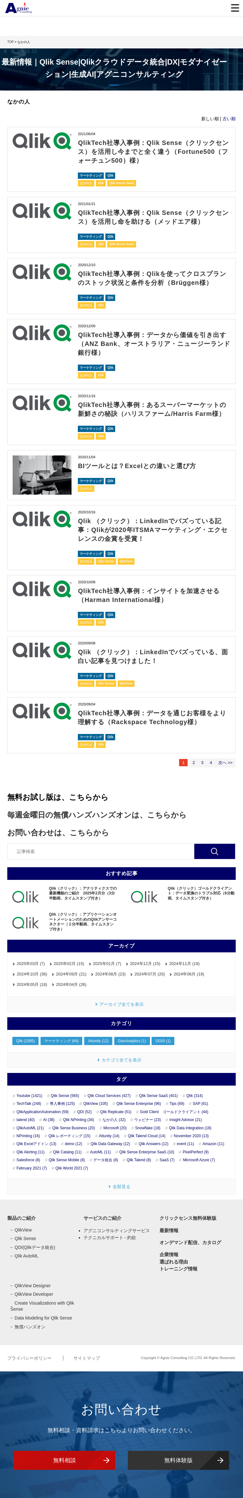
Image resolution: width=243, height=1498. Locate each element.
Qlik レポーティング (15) (69, 1136)
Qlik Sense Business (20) (73, 1128)
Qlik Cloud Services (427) (109, 1096)
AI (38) (48, 1120)
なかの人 (86, 183)
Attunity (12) (98, 1041)
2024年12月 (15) (145, 963)
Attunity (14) (109, 1136)
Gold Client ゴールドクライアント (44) (174, 1112)
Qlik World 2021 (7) (71, 1168)
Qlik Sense (106, 561)
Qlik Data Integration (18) (190, 1128)
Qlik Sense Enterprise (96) (138, 1103)
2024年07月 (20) (149, 974)
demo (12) (73, 1144)
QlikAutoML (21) (30, 1128)
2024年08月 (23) (110, 974)
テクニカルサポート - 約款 (110, 1237)
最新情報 (168, 1230)
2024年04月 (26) (71, 984)
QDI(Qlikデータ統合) (35, 1247)
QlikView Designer (33, 1285)
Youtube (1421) (29, 1096)
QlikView (126, 561)
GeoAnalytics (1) (132, 1041)
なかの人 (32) (114, 1120)
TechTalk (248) (28, 1103)
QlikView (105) (95, 1103)
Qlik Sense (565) (65, 1096)
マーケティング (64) (61, 1041)
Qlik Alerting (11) (30, 1152)
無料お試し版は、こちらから (58, 797)
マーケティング (91, 175)
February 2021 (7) (31, 1168)
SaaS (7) (166, 1160)
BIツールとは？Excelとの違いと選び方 (137, 465)
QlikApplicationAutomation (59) (42, 1112)
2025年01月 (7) (107, 963)
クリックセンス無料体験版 (187, 1218)
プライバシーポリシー (30, 1358)
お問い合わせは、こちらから (58, 832)
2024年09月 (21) (71, 974)
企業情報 (168, 1254)
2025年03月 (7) (31, 963)
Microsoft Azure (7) (199, 1160)
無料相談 (64, 1460)
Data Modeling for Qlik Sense (43, 1317)
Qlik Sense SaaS (121, 183)
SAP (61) (200, 1103)
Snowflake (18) (147, 1128)
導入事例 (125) (62, 1103)
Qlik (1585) (25, 1041)
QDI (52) (84, 1112)
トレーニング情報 (178, 1268)
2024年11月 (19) (184, 963)
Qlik (110, 175)
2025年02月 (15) (69, 963)
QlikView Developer (34, 1294)
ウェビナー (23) (147, 1120)
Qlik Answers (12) (153, 1144)
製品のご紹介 (21, 1218)
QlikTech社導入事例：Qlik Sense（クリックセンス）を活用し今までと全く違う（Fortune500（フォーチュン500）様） (153, 151)
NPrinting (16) (28, 1136)
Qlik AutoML (26, 1255)
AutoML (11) (100, 1152)
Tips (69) (177, 1103)
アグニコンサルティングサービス (117, 1230)
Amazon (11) (213, 1144)
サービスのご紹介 (103, 1218)
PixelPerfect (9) (196, 1152)
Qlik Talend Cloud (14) (146, 1136)
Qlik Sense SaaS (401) (158, 1096)
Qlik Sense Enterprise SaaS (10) (146, 1152)
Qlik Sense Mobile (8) (67, 1160)
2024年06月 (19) (189, 974)
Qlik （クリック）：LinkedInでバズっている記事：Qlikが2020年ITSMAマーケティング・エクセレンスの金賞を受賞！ (152, 529)
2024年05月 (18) (32, 984)
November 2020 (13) (191, 1136)
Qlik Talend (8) (139, 1160)
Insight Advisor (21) (185, 1120)
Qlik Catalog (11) (67, 1152)
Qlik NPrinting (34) (78, 1120)
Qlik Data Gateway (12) (110, 1144)
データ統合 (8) (105, 1160)
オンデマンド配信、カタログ (190, 1242)
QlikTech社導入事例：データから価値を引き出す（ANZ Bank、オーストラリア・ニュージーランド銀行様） (152, 343)
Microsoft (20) (115, 1128)
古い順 (229, 118)
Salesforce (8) (28, 1160)
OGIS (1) (163, 1041)
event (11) (185, 1144)
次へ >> (225, 762)
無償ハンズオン (30, 1326)
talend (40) (25, 1120)
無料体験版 (178, 1460)
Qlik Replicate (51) (116, 1112)
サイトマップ (86, 1358)
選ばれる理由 (173, 1261)
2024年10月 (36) (32, 974)
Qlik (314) (194, 1096)
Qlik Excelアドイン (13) (36, 1144)
